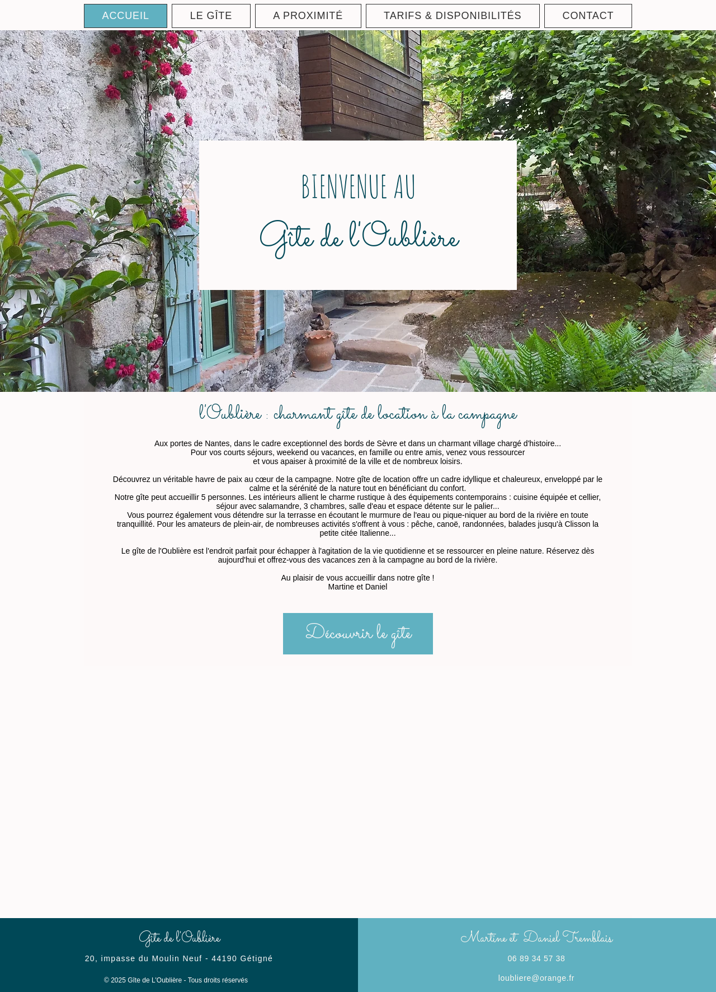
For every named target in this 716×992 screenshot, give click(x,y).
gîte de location (383, 479)
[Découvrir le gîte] (358, 633)
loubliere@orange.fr (536, 978)
